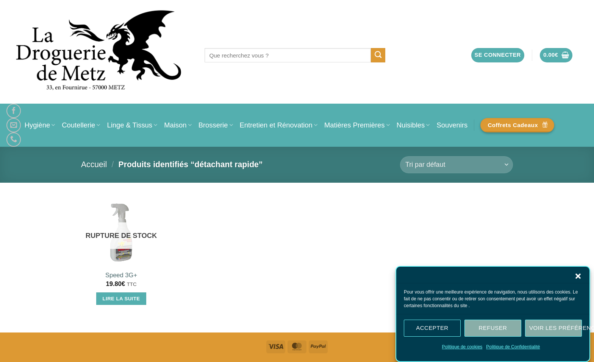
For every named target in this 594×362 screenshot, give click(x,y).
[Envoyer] (378, 55)
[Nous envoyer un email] (13, 125)
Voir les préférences (555, 329)
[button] (578, 277)
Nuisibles (413, 125)
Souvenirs (451, 125)
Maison (177, 125)
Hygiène (40, 125)
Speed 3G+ (121, 275)
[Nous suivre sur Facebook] (13, 111)
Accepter (432, 329)
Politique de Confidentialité (513, 347)
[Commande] (456, 164)
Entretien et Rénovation (278, 125)
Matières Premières (357, 125)
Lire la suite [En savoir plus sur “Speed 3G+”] (121, 298)
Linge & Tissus (132, 125)
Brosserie (216, 125)
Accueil (94, 164)
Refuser (493, 329)
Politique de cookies (462, 347)
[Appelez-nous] (13, 139)
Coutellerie (81, 125)
